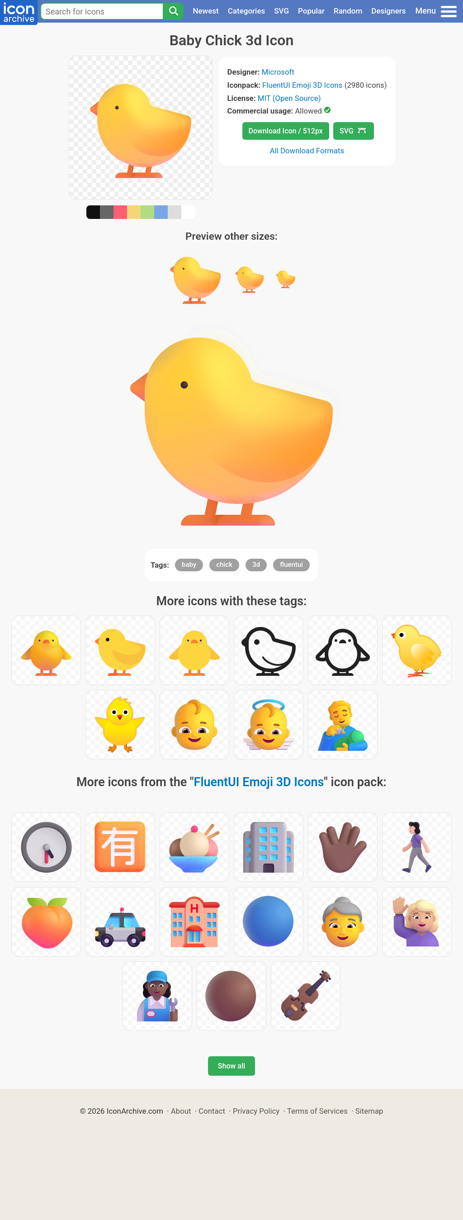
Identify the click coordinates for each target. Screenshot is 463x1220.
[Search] (173, 11)
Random (348, 10)
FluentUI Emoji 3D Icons (302, 85)
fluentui (291, 564)
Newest (205, 10)
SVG (281, 10)
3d (256, 564)
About (181, 1111)
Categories (246, 10)
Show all (231, 1066)
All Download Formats (307, 150)
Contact (211, 1111)
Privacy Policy (256, 1111)
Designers (388, 10)
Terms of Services (317, 1111)
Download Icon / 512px (286, 131)
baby (189, 564)
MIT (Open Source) (289, 98)
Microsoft (278, 71)
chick (224, 564)
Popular (311, 10)
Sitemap (369, 1111)
